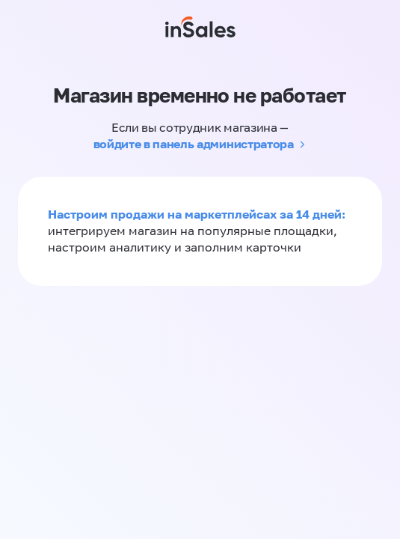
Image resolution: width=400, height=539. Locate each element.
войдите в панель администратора (193, 143)
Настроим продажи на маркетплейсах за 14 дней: (196, 214)
